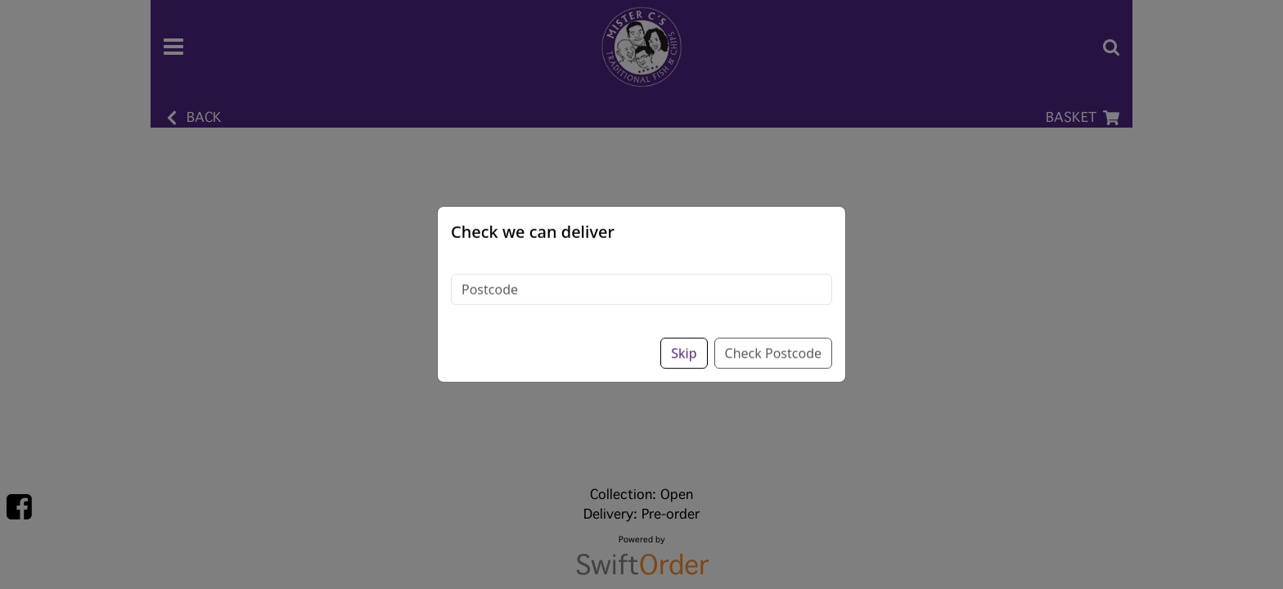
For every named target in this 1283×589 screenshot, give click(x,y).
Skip (683, 338)
